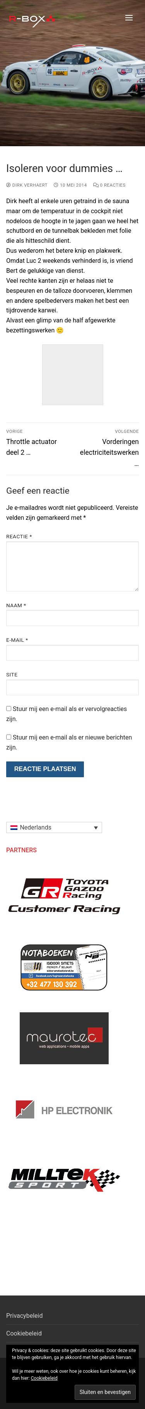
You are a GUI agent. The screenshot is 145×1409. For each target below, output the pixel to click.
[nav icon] (129, 17)
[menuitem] (54, 827)
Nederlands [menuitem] (35, 827)
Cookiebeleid (24, 1333)
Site (11, 674)
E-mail (17, 640)
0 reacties (109, 185)
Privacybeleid (24, 1315)
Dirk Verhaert (27, 185)
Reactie (19, 536)
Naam (16, 605)
